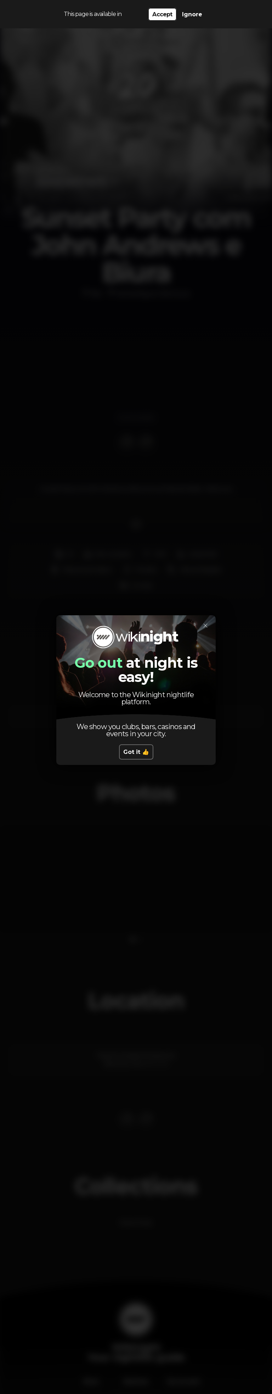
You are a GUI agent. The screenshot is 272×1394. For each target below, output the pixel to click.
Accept (162, 14)
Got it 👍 (136, 752)
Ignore (192, 14)
